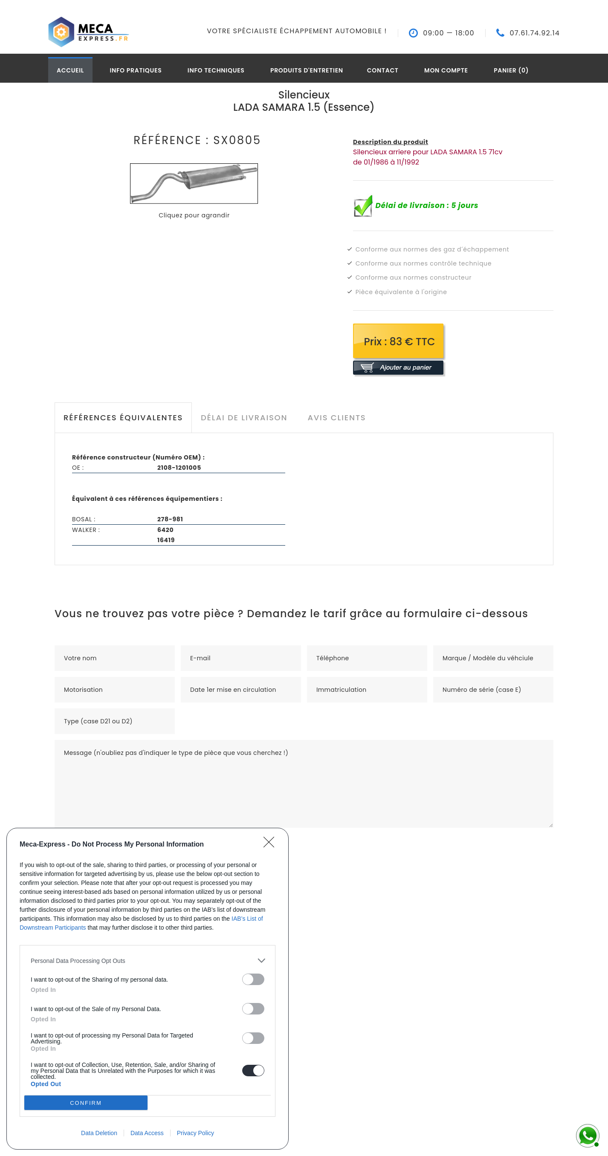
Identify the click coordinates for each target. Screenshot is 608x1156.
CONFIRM (86, 1103)
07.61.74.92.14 (535, 33)
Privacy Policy (195, 1133)
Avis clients (336, 417)
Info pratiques (136, 70)
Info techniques (216, 70)
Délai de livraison (244, 417)
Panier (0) (511, 70)
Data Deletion (99, 1133)
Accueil (70, 70)
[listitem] (147, 960)
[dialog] (147, 988)
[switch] (253, 979)
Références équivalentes (123, 417)
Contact (383, 70)
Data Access (147, 1133)
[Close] (271, 845)
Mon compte (446, 70)
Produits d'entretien (306, 70)
